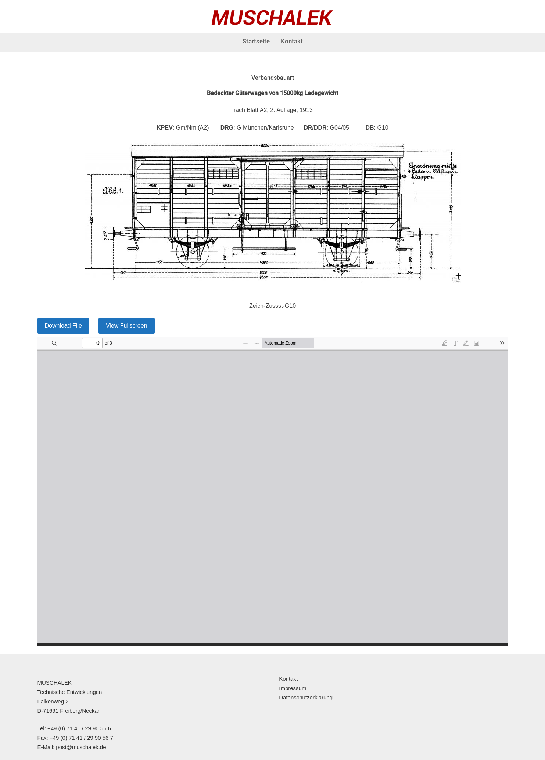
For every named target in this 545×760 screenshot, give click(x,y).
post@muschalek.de (81, 747)
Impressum (292, 688)
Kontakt (292, 41)
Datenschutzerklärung (306, 697)
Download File (63, 326)
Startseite (256, 41)
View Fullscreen (126, 326)
